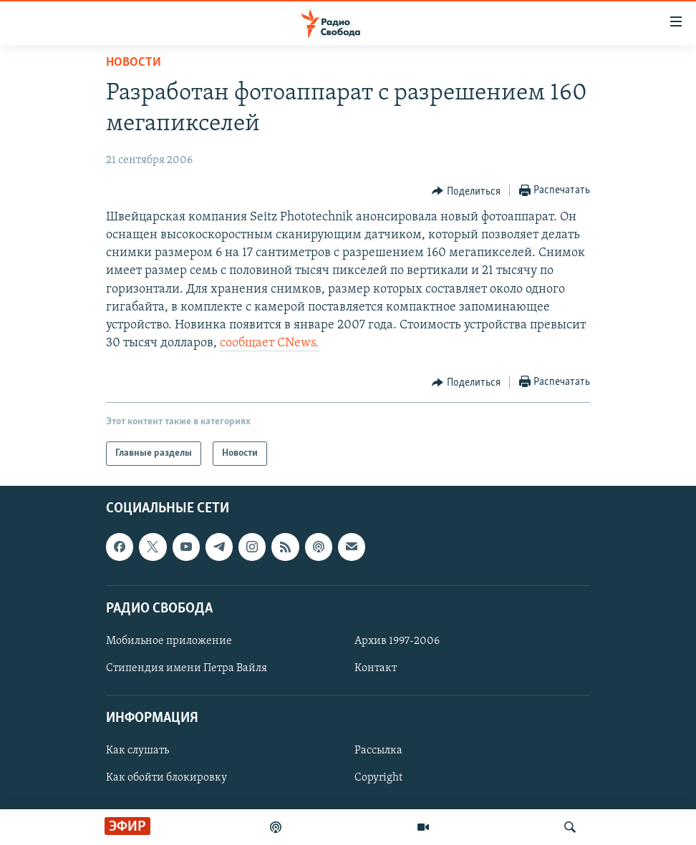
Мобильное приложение (169, 641)
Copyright (378, 778)
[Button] (466, 191)
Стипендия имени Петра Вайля (186, 668)
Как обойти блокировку (166, 778)
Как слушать (137, 751)
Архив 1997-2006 (397, 641)
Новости (133, 62)
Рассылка (378, 751)
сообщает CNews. (269, 343)
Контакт (375, 668)
